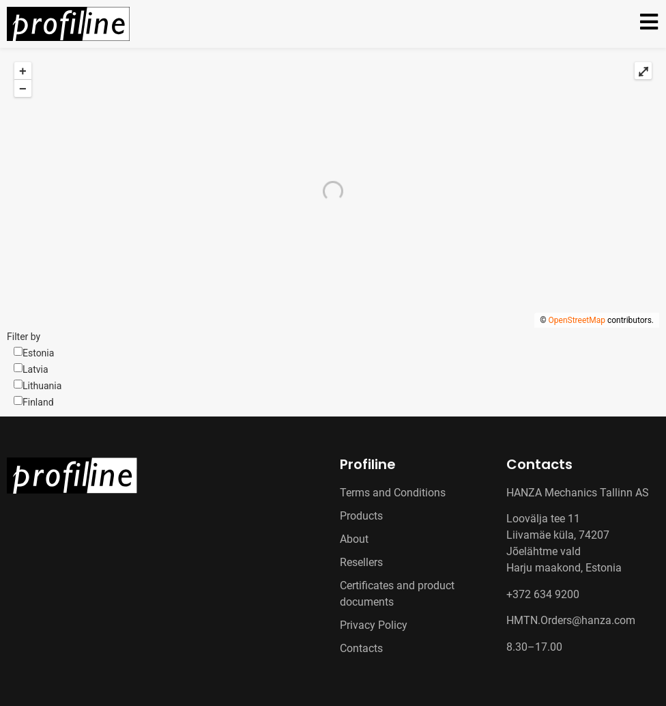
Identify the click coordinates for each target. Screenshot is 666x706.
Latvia (35, 369)
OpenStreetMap (577, 320)
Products (361, 515)
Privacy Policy (373, 625)
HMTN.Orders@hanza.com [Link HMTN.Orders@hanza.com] (570, 620)
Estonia (38, 353)
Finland (38, 402)
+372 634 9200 (542, 594)
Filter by (23, 336)
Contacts (361, 648)
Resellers (361, 562)
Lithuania (42, 386)
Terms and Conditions (393, 492)
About (354, 539)
